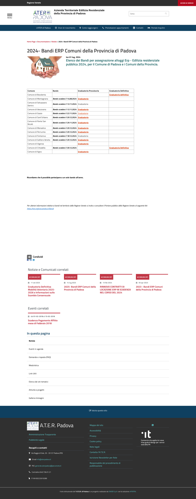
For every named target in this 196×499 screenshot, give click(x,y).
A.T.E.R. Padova (56, 425)
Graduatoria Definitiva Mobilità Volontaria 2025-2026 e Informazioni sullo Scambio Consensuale (41, 292)
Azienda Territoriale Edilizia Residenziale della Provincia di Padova (79, 12)
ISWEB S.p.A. (113, 491)
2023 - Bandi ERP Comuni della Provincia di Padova (149, 289)
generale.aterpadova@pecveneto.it (48, 465)
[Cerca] (146, 13)
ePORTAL (133, 491)
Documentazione (43, 41)
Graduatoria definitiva (119, 94)
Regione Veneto (34, 2)
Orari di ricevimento (66, 27)
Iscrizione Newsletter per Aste (103, 457)
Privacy (93, 436)
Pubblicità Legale (36, 440)
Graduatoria (83, 109)
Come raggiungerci (90, 27)
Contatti (139, 27)
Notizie (54, 41)
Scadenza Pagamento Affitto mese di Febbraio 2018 (43, 323)
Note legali (95, 446)
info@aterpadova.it (44, 459)
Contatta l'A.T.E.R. (98, 452)
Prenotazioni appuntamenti (117, 27)
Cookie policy (95, 441)
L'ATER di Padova (43, 27)
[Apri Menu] (9, 15)
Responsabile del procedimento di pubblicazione (105, 464)
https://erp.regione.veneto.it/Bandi (40, 208)
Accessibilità (95, 430)
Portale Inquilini (158, 27)
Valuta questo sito (99, 410)
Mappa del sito (96, 425)
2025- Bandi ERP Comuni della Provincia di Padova (80, 289)
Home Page (31, 41)
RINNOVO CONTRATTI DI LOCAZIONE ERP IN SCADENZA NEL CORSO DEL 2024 (115, 291)
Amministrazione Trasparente (42, 434)
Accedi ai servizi (186, 3)
